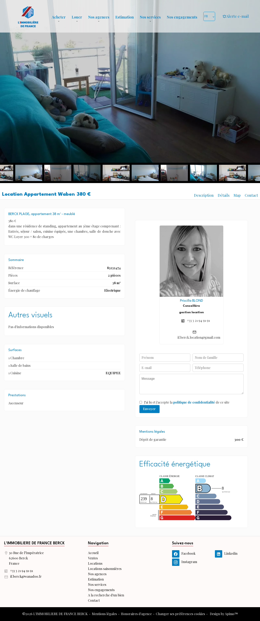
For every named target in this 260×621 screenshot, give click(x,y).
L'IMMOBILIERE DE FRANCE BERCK (34, 543)
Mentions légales (104, 614)
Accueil (28, 16)
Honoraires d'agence (136, 614)
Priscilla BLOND (191, 300)
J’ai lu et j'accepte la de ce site (186, 402)
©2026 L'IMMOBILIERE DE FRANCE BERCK (55, 614)
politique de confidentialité (194, 402)
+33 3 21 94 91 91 (198, 320)
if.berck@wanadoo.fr (26, 576)
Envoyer (149, 409)
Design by (223, 614)
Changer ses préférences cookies (180, 614)
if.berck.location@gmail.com (199, 337)
